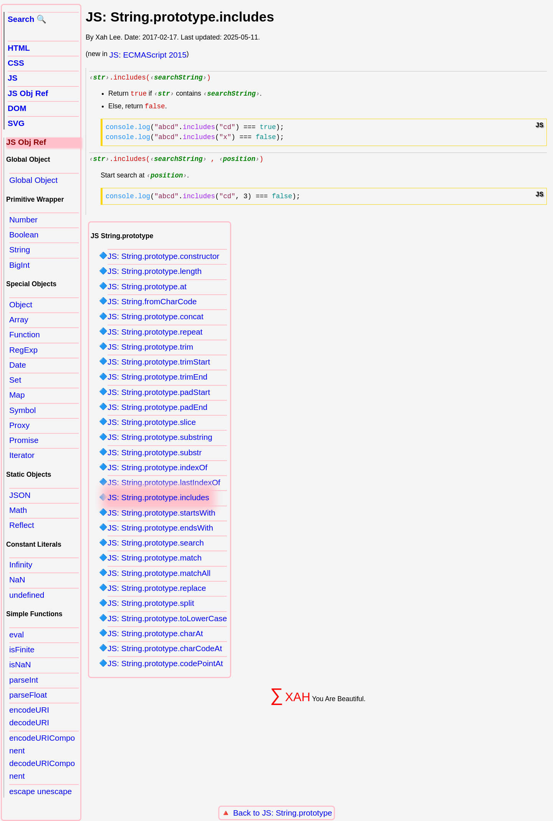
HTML (19, 47)
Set (15, 379)
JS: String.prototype (297, 812)
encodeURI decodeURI (29, 716)
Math (18, 510)
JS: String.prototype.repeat (155, 334)
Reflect (21, 525)
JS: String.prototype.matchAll (159, 575)
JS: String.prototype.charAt (155, 635)
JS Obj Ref (28, 93)
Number (23, 219)
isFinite (22, 649)
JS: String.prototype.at (147, 288)
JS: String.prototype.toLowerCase (167, 620)
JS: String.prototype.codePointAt (165, 665)
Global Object (33, 180)
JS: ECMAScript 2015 (148, 54)
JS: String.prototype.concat (156, 318)
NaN (17, 579)
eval (16, 634)
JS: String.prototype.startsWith (161, 515)
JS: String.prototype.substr (155, 454)
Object (20, 304)
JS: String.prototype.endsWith (160, 530)
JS (12, 77)
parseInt (23, 679)
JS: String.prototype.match (155, 560)
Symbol (22, 410)
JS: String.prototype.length (155, 273)
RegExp (23, 349)
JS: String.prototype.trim (150, 349)
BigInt (19, 264)
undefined (26, 594)
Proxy (19, 425)
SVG (16, 123)
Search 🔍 (27, 19)
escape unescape (40, 791)
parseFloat (28, 694)
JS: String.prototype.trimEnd (157, 379)
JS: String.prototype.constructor (163, 258)
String (19, 249)
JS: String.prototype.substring (160, 439)
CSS (16, 62)
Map (17, 394)
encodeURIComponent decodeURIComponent (42, 757)
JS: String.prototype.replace (157, 590)
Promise (23, 440)
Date (17, 364)
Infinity (20, 564)
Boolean (23, 234)
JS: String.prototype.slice (152, 424)
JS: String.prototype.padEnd (157, 409)
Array (18, 319)
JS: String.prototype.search (156, 545)
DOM (17, 108)
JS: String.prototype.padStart (159, 394)
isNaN (20, 664)
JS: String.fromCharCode (152, 303)
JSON (19, 495)
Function (24, 334)
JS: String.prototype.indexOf (157, 469)
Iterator (22, 455)
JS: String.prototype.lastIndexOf (164, 484)
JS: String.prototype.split (151, 605)
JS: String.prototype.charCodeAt (165, 650)
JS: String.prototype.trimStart (159, 364)
